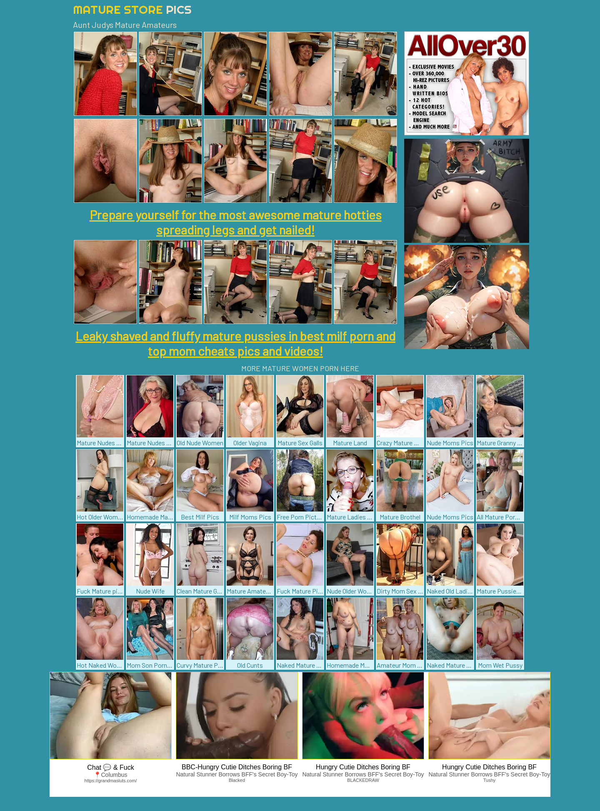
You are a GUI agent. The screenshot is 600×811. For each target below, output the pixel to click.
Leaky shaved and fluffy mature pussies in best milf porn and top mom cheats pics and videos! (235, 343)
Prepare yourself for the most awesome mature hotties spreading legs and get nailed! (236, 222)
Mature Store (132, 9)
